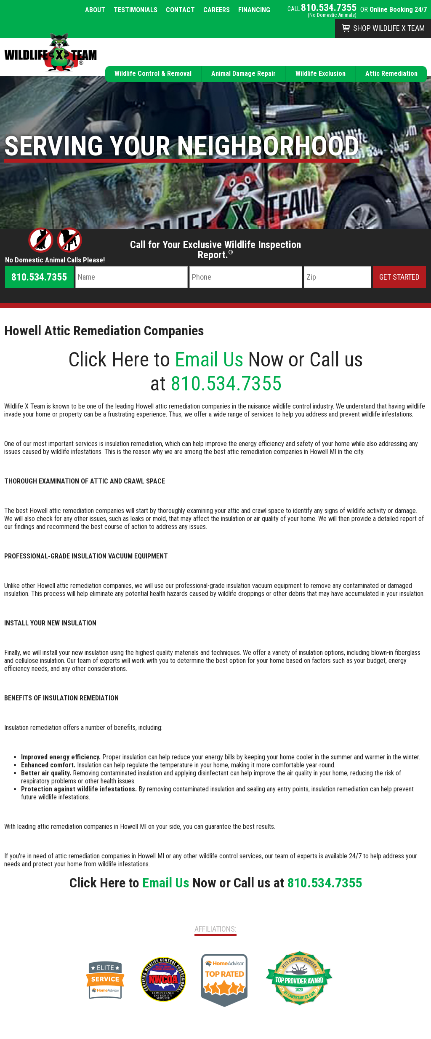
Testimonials (135, 10)
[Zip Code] (337, 277)
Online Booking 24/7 (398, 9)
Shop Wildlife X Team (389, 28)
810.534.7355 (329, 7)
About (95, 10)
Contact (180, 10)
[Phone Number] (245, 277)
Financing (254, 10)
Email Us (209, 359)
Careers (216, 10)
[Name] (131, 277)
